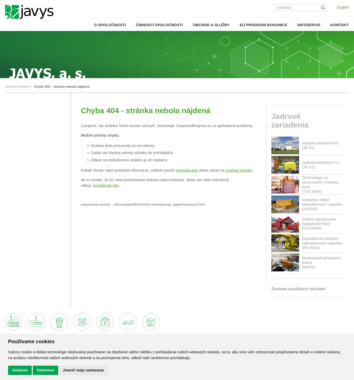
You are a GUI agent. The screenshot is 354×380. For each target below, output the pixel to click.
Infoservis (308, 25)
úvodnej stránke (238, 170)
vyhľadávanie (187, 170)
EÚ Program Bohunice (263, 25)
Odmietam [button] (45, 370)
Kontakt (339, 25)
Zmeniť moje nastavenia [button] (83, 370)
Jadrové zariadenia (290, 120)
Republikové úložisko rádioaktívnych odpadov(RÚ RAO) (322, 243)
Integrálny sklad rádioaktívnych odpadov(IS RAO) (322, 204)
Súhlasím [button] (20, 370)
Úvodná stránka (17, 86)
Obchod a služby (211, 25)
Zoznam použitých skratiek (298, 289)
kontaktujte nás (106, 185)
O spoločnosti (110, 25)
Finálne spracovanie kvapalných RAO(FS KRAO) (319, 223)
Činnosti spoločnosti (159, 25)
